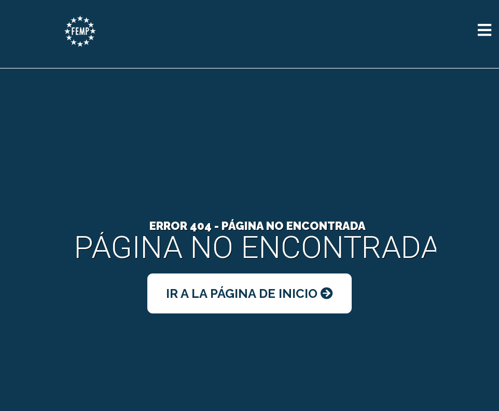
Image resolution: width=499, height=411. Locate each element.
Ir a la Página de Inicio (249, 293)
